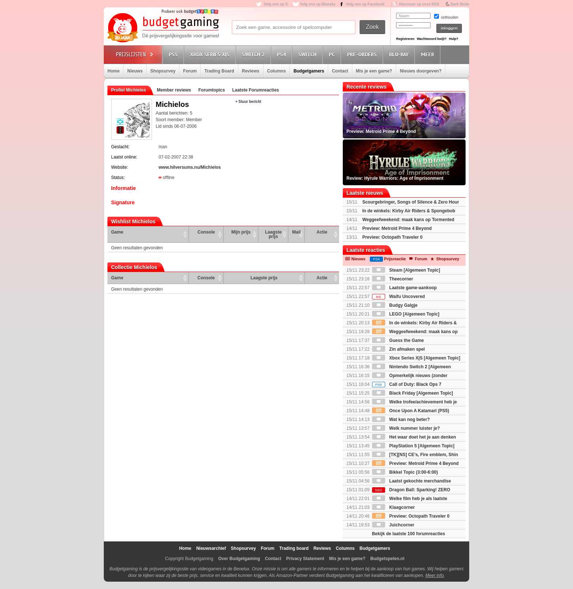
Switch (308, 54)
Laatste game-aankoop (404, 287)
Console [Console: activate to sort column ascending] (206, 232)
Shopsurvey (162, 71)
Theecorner (392, 279)
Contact (340, 71)
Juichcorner (393, 525)
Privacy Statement (305, 558)
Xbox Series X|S (211, 54)
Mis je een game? (374, 71)
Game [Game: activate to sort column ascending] (117, 232)
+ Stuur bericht (248, 102)
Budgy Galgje (395, 305)
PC (333, 54)
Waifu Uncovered (398, 296)
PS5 (174, 54)
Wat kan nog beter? (401, 419)
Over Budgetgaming (239, 558)
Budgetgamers (308, 71)
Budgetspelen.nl (387, 558)
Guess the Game (398, 340)
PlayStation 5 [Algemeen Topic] (413, 445)
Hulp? (453, 39)
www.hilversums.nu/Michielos (190, 167)
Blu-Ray (400, 54)
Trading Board (219, 71)
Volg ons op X (275, 4)
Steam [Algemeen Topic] (406, 270)
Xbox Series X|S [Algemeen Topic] (416, 358)
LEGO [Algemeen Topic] (405, 314)
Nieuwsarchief (211, 548)
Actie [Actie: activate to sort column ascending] (321, 232)
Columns (276, 71)
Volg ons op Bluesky (318, 4)
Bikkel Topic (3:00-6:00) (405, 472)
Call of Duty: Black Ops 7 (406, 384)
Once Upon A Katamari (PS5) (410, 410)
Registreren (405, 39)
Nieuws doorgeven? (420, 71)
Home (113, 71)
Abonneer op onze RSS (419, 4)
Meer (428, 54)
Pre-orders (363, 54)
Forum (190, 71)
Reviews (250, 71)
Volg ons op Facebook (365, 4)
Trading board (293, 548)
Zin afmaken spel (398, 349)
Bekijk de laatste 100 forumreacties (408, 533)
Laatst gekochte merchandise (411, 481)
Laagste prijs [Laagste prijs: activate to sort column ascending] (273, 234)
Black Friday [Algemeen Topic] (412, 393)
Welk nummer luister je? (406, 428)
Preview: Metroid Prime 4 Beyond (397, 228)
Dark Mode (460, 4)
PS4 (282, 54)
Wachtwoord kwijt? (432, 39)
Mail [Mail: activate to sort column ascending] (296, 232)
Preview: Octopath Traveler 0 (392, 237)
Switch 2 (254, 54)
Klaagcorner (393, 507)
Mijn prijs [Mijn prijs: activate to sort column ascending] (241, 232)
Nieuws (135, 71)
